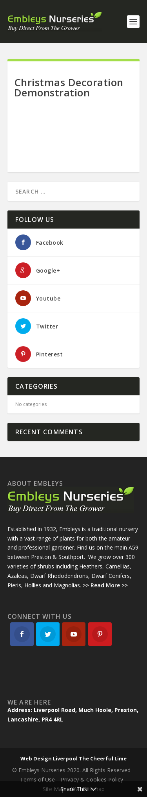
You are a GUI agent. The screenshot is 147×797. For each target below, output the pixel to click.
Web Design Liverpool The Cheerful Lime (73, 758)
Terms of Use (37, 779)
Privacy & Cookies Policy (92, 779)
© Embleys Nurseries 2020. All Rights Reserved (71, 770)
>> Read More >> (105, 585)
